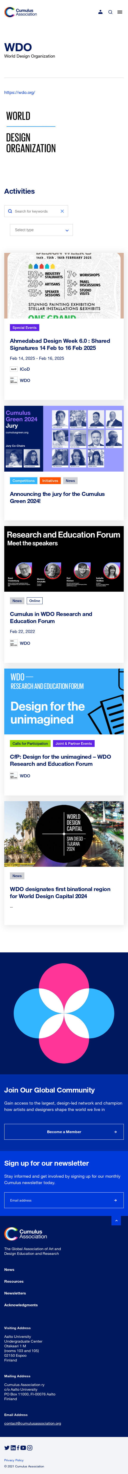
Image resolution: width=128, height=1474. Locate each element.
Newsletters (15, 1293)
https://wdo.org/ (19, 92)
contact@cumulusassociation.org (32, 1423)
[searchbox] (38, 230)
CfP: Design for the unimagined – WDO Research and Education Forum (60, 760)
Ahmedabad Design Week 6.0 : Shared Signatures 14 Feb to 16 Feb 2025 (60, 344)
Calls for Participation (30, 743)
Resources (14, 1281)
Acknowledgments (21, 1304)
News (70, 480)
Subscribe (116, 1200)
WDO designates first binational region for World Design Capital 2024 (60, 892)
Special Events (25, 327)
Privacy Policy (14, 1460)
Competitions (24, 480)
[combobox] (41, 230)
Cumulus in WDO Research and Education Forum (51, 617)
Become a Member (64, 1131)
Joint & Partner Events (74, 743)
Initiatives (50, 480)
